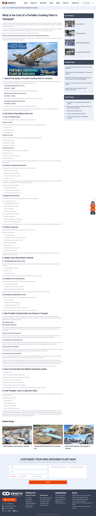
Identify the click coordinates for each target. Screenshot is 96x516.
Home (3, 7)
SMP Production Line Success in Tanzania (16, 446)
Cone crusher (29, 499)
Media (58, 3)
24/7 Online (9, 500)
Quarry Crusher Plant (60, 503)
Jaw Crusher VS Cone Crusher (79, 501)
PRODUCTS (33, 3)
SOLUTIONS (43, 3)
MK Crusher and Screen (45, 499)
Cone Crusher (80, 24)
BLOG (74, 493)
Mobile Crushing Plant (60, 499)
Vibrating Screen (81, 33)
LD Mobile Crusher (44, 503)
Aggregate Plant (59, 501)
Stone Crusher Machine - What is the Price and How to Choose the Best (78, 107)
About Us (66, 3)
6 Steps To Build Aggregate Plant (80, 497)
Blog (7, 7)
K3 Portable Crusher (44, 501)
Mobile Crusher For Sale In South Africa (81, 495)
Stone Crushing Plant (60, 495)
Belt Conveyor (29, 507)
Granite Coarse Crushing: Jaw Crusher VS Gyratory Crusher (78, 83)
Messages (93, 209)
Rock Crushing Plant (60, 497)
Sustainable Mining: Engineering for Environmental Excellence (78, 67)
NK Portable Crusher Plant (46, 497)
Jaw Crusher (28, 497)
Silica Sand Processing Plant (73, 111)
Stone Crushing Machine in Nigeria (75, 113)
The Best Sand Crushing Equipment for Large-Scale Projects (78, 73)
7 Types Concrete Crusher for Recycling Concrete (76, 117)
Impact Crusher (29, 501)
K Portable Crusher (44, 505)
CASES (51, 3)
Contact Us (75, 3)
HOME (25, 3)
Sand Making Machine (83, 43)
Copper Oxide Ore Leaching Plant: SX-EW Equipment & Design (76, 89)
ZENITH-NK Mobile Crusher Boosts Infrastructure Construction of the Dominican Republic (78, 78)
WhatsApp (86, 3)
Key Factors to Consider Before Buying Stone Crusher (78, 103)
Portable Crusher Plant (83, 52)
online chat (93, 206)
